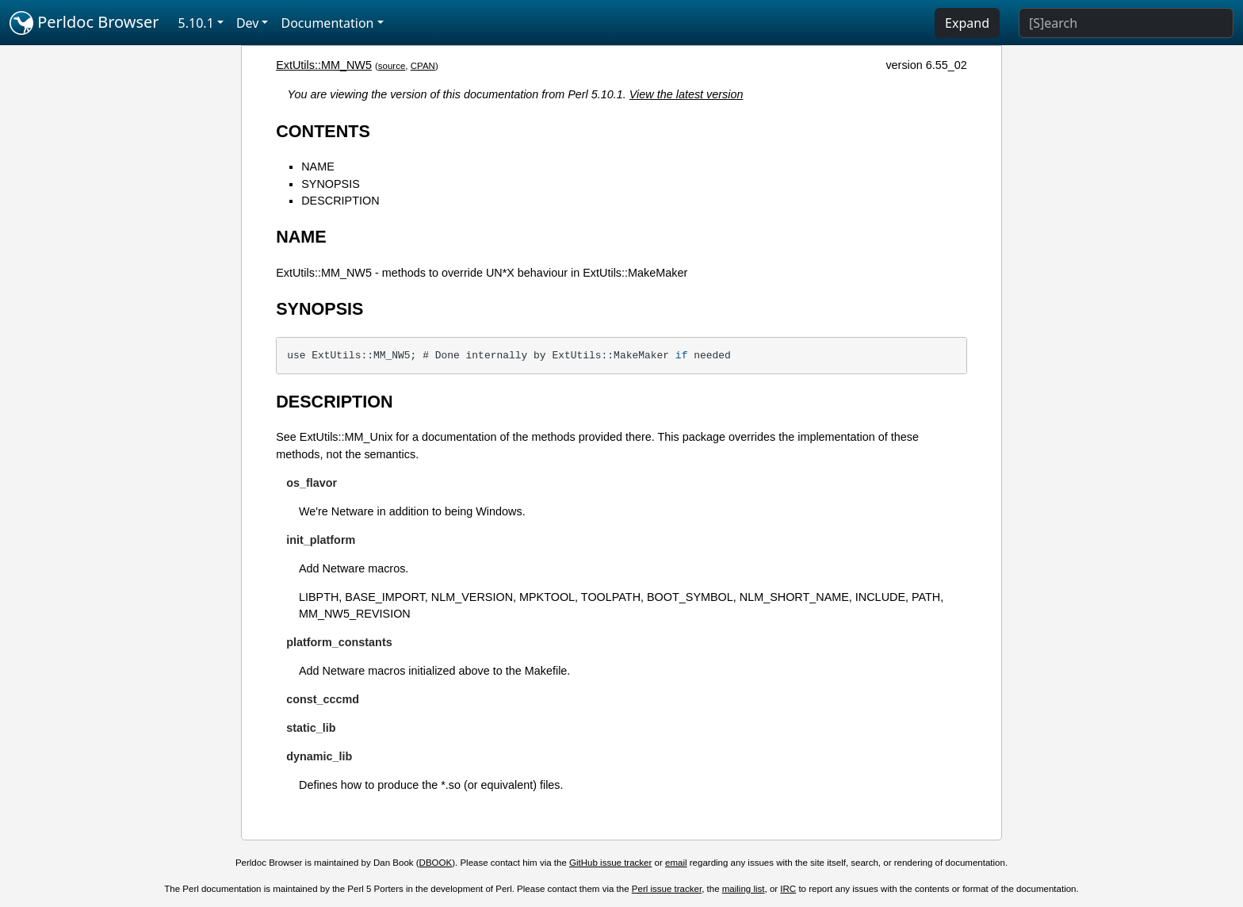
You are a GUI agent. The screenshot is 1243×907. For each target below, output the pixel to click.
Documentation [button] (327, 23)
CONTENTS (323, 131)
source (392, 66)
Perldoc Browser (84, 23)
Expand (967, 23)
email (676, 862)
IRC (788, 889)
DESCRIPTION (340, 200)
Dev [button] (247, 23)
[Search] (1126, 23)
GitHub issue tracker (610, 862)
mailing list (743, 889)
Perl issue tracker (667, 889)
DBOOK (436, 862)
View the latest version (686, 94)
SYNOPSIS (330, 184)
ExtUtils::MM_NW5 (324, 65)
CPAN (423, 66)
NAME (318, 166)
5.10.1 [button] (196, 23)
